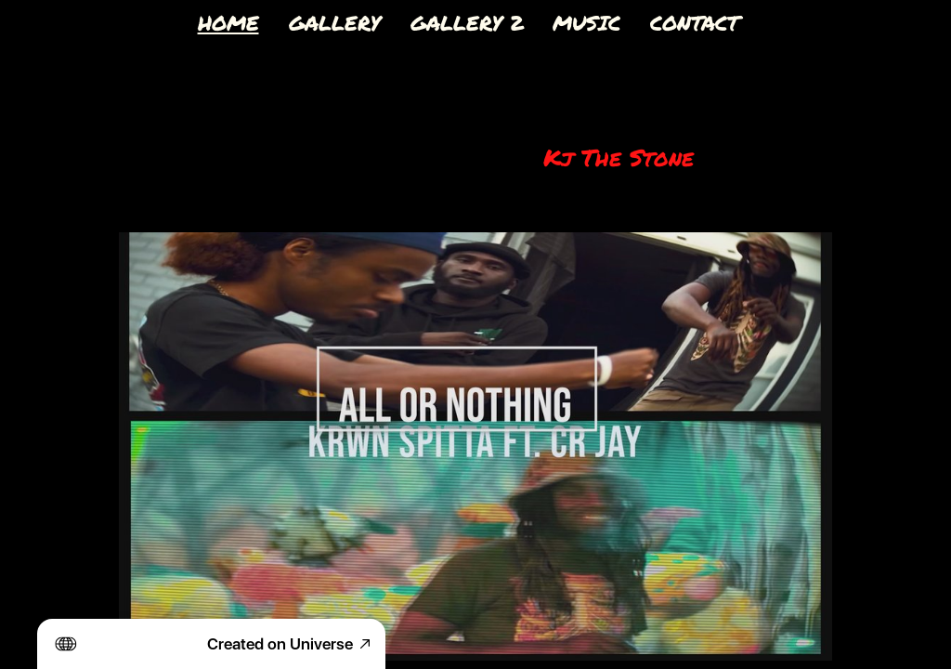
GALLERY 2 (466, 22)
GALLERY (335, 22)
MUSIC (586, 22)
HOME (228, 22)
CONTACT (694, 22)
